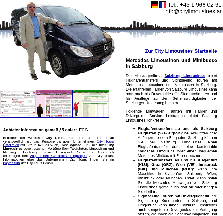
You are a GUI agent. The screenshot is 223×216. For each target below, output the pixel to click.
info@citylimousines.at (193, 11)
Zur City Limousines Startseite (181, 51)
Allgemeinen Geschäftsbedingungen (58, 156)
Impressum (11, 163)
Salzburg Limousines (185, 76)
